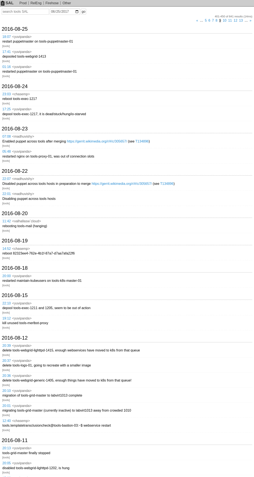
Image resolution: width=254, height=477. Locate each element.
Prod (23, 3)
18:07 (6, 37)
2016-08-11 (15, 440)
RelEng (35, 3)
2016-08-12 (15, 338)
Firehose (52, 3)
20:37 (6, 360)
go (83, 11)
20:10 (6, 391)
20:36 (6, 375)
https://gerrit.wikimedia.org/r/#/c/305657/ (97, 141)
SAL (7, 3)
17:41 (6, 52)
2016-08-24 (15, 86)
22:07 (6, 179)
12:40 (6, 421)
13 (241, 20)
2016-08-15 (15, 295)
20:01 (6, 406)
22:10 (6, 303)
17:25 (6, 109)
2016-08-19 (15, 240)
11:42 (6, 221)
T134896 (142, 141)
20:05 (6, 463)
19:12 (6, 318)
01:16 (6, 67)
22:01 (6, 194)
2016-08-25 (15, 29)
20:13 (6, 448)
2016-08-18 (15, 268)
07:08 (6, 136)
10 (225, 20)
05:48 (6, 151)
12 (236, 20)
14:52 (6, 248)
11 (230, 20)
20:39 (6, 345)
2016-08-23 (15, 128)
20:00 (6, 276)
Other (67, 3)
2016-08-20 (15, 213)
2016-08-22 (15, 171)
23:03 (6, 94)
